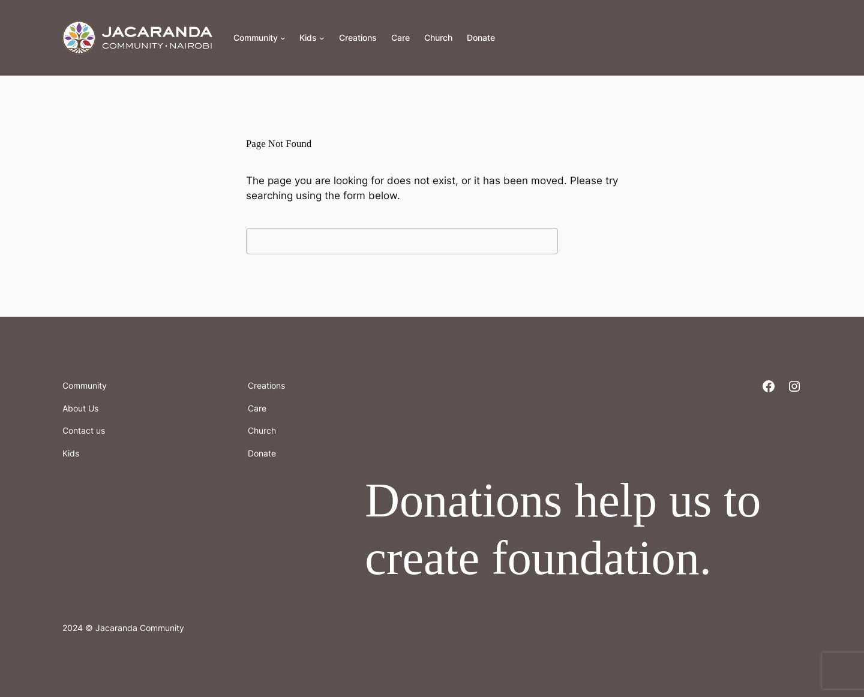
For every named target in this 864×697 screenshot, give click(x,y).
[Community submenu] (283, 38)
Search (591, 241)
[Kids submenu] (322, 38)
